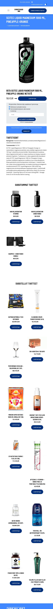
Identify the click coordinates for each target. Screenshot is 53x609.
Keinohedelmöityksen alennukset (20, 109)
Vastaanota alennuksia (26, 119)
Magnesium (41, 141)
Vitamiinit (17, 141)
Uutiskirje (13, 111)
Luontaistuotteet (13, 25)
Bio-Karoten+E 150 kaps (37, 351)
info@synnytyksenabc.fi (37, 4)
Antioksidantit (25, 25)
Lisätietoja (32, 98)
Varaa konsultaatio (37, 10)
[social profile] (32, 2)
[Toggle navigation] (8, 10)
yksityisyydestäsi (29, 122)
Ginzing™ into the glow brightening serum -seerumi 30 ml (37, 417)
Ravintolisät (23, 141)
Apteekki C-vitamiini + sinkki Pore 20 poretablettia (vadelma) (37, 482)
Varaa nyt (26, 131)
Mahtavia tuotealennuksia (18, 107)
